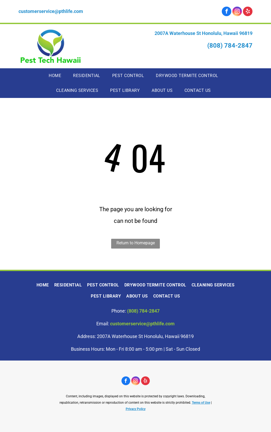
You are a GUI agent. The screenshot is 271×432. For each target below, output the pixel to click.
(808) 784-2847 (229, 45)
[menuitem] (57, 75)
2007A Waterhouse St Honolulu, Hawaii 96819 (203, 33)
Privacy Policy (136, 409)
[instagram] (237, 12)
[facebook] (226, 12)
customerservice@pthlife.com (51, 11)
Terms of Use (201, 402)
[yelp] (247, 12)
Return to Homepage (135, 242)
